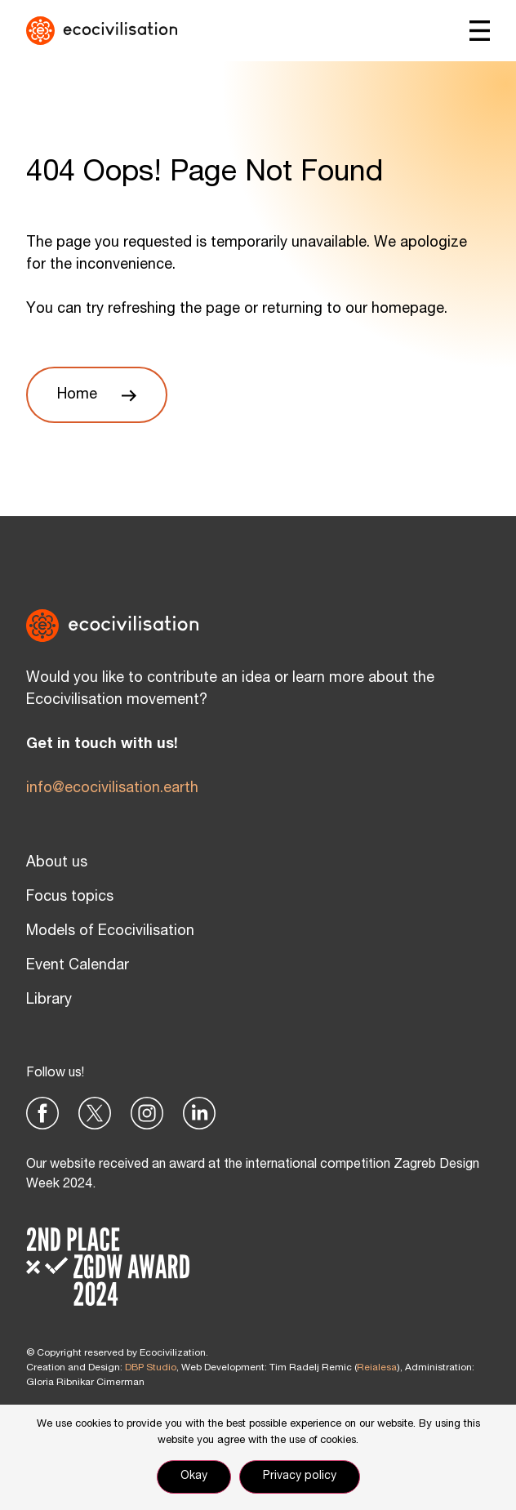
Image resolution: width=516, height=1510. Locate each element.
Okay (193, 1476)
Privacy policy (299, 1476)
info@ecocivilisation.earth (112, 789)
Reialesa (377, 1368)
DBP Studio (150, 1368)
